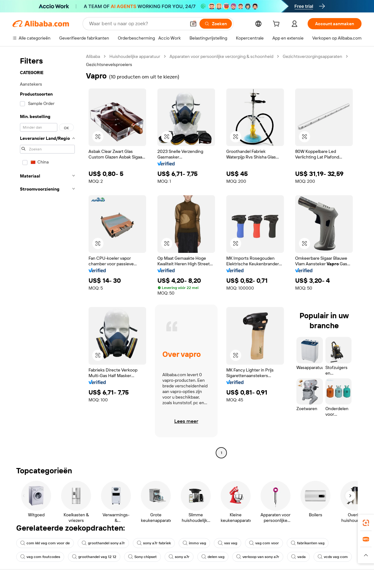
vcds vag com (333, 556)
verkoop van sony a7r (257, 556)
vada (298, 556)
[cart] (277, 24)
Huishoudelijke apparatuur (134, 56)
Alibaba (93, 56)
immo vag (194, 543)
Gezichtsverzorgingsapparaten (312, 56)
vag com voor (264, 543)
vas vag (227, 543)
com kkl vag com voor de (45, 543)
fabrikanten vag (307, 543)
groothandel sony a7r (103, 543)
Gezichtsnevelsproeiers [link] (109, 64)
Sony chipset (142, 556)
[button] (193, 23)
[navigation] (47, 255)
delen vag (212, 556)
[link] (366, 523)
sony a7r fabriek (154, 543)
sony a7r (179, 556)
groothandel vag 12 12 (94, 556)
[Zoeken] (215, 24)
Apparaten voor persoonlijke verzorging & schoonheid (221, 56)
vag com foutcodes (40, 556)
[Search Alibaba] (137, 23)
